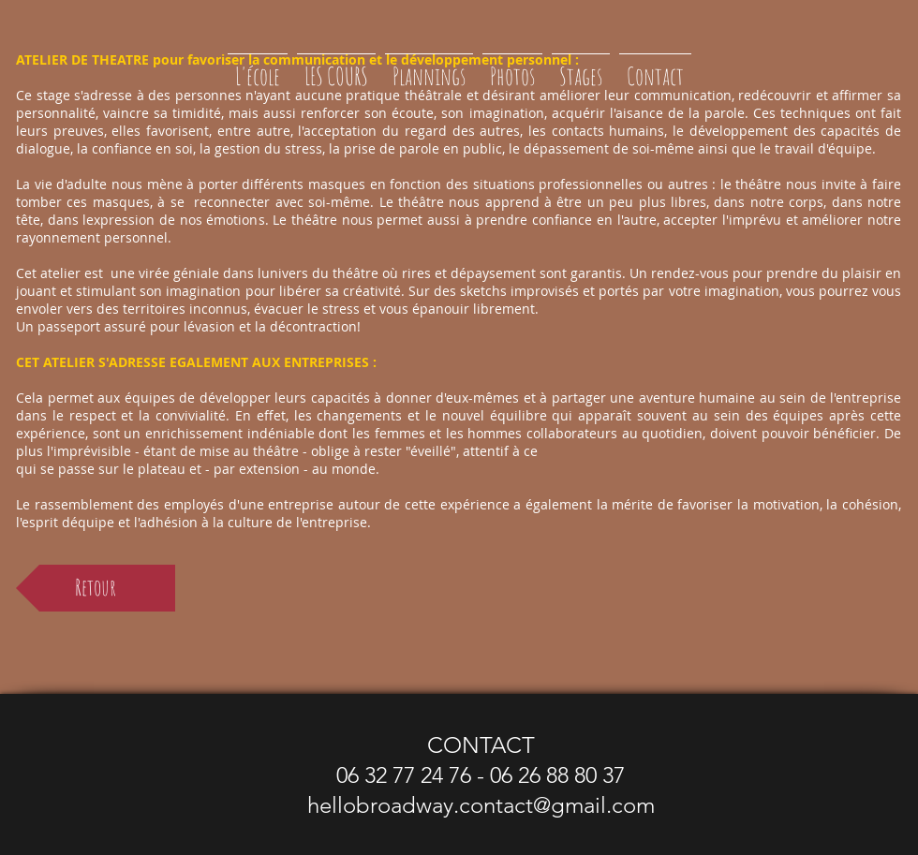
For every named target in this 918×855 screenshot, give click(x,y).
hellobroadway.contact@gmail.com (481, 804)
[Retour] (95, 588)
